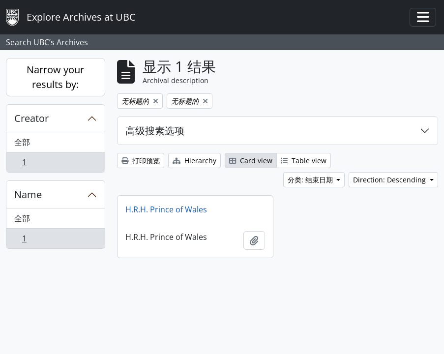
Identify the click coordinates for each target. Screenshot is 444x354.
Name (28, 194)
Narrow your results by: (55, 77)
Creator (31, 118)
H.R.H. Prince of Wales (166, 209)
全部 (22, 142)
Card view (250, 160)
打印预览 (140, 160)
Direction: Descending (390, 179)
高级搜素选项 (154, 130)
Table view (303, 160)
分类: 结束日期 (311, 179)
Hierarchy (194, 160)
